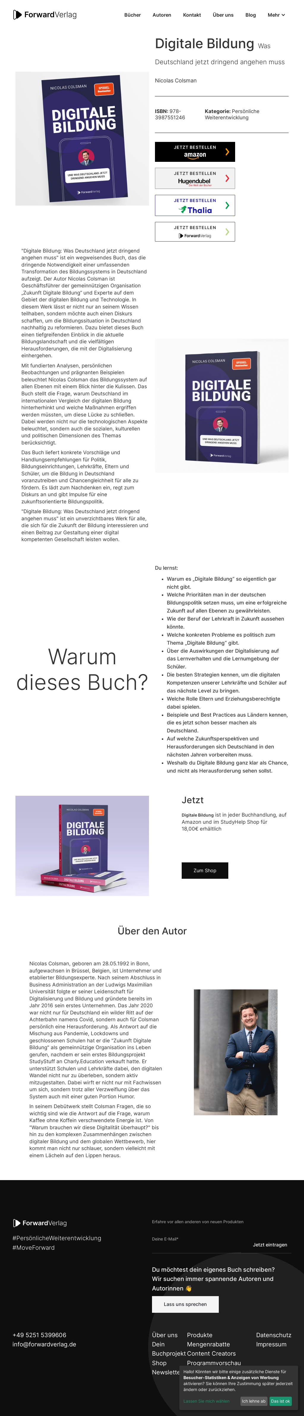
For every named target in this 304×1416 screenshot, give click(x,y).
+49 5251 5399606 (39, 1335)
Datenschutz (274, 1335)
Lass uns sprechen (185, 1304)
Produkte (200, 1335)
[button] (277, 15)
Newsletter (167, 1372)
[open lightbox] (82, 139)
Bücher (132, 15)
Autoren (162, 15)
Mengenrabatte (208, 1344)
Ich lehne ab (254, 1401)
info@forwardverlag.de (44, 1344)
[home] (45, 15)
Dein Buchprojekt (169, 1349)
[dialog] (238, 1388)
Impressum (271, 1344)
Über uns (223, 15)
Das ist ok (280, 1401)
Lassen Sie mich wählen (206, 1401)
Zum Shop (205, 870)
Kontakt (192, 15)
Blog (251, 15)
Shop (159, 1363)
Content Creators (211, 1353)
